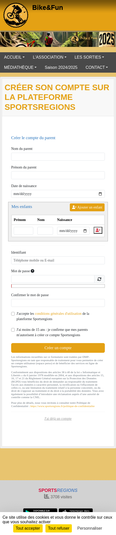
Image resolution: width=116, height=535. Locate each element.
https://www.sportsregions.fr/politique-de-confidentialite (62, 406)
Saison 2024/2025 (61, 67)
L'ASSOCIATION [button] (48, 57)
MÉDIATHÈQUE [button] (19, 67)
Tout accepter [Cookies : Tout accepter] (28, 528)
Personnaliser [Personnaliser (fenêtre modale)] (89, 528)
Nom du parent (21, 149)
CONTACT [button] (95, 67)
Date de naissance (24, 186)
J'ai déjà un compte (58, 419)
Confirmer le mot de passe (30, 295)
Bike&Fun (47, 7)
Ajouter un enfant (87, 207)
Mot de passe (22, 271)
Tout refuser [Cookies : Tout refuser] (58, 528)
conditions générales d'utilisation (58, 314)
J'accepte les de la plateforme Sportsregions (52, 316)
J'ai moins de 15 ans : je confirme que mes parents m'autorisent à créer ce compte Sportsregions (52, 332)
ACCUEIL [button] (13, 57)
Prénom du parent (24, 167)
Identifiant (18, 252)
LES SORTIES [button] (88, 57)
